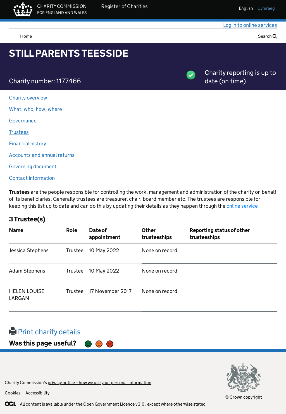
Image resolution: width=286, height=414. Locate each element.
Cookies (12, 393)
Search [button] (267, 36)
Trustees (19, 132)
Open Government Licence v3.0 (113, 404)
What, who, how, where (35, 109)
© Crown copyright (243, 397)
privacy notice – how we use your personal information (99, 382)
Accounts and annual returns (42, 155)
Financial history (27, 143)
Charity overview (28, 97)
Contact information (32, 178)
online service (242, 206)
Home (26, 36)
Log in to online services (250, 25)
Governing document (32, 166)
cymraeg (266, 8)
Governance (23, 120)
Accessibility (37, 393)
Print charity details (44, 331)
